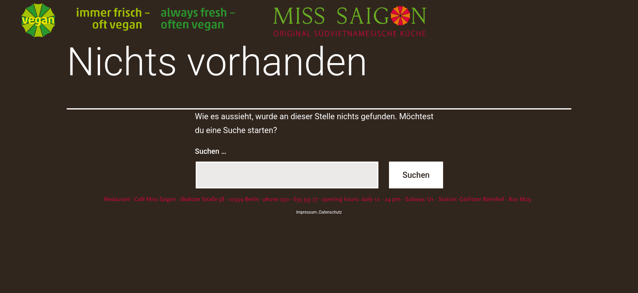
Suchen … (210, 151)
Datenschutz (330, 212)
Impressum (306, 212)
